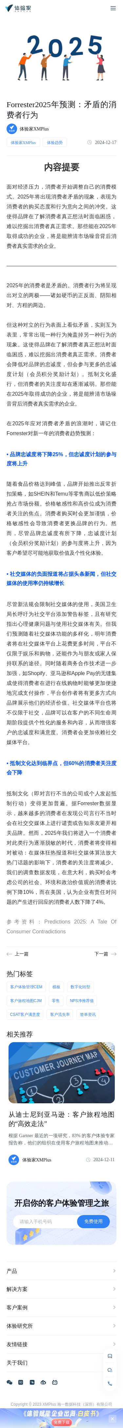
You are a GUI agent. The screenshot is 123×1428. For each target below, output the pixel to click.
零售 (56, 1000)
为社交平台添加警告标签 (59, 614)
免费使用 (93, 1221)
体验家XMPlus (23, 142)
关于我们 (61, 1363)
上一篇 (22, 953)
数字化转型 (80, 987)
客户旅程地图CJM (26, 1000)
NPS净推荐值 (82, 1000)
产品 (61, 1271)
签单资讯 (88, 1014)
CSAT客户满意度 (25, 1014)
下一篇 (101, 953)
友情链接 (61, 1344)
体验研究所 (61, 1326)
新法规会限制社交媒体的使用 (53, 604)
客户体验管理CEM (26, 987)
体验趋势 (55, 142)
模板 (56, 987)
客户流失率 (60, 1014)
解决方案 (61, 1289)
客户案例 (61, 1308)
